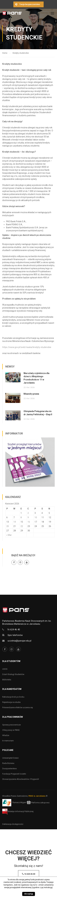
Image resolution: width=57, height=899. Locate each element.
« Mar (9, 535)
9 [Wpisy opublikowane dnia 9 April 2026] (28, 517)
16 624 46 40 (13, 629)
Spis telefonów (15, 635)
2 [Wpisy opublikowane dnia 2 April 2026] (28, 513)
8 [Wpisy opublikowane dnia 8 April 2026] (21, 517)
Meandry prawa (31, 394)
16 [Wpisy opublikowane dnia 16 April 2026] (29, 522)
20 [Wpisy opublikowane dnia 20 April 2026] (7, 526)
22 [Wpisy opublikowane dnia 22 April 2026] (22, 526)
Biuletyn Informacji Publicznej (17, 811)
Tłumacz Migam (19, 802)
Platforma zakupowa (38, 802)
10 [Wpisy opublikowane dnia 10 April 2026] (36, 517)
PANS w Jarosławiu (36, 796)
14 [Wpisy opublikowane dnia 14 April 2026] (14, 522)
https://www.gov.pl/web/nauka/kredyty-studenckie (26, 347)
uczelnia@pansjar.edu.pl (19, 640)
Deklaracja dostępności (12, 824)
